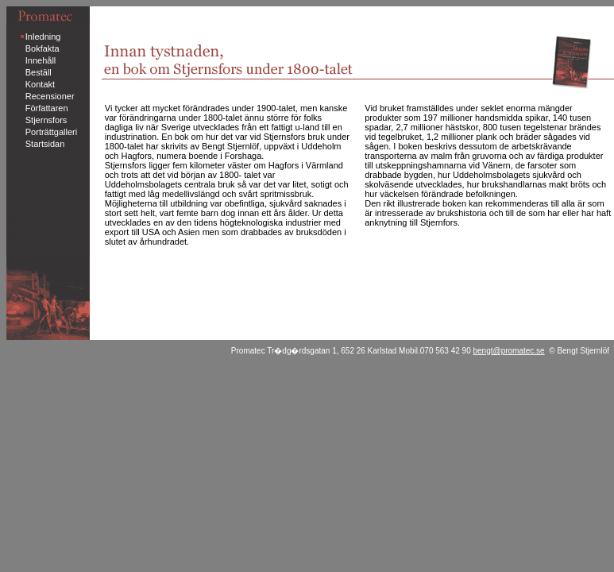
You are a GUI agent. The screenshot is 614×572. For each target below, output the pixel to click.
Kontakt (40, 84)
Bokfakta (42, 48)
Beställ (38, 72)
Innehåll (40, 60)
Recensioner (50, 96)
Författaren (46, 108)
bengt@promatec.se (508, 350)
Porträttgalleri (51, 132)
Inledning (43, 36)
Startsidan (45, 144)
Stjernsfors (46, 120)
